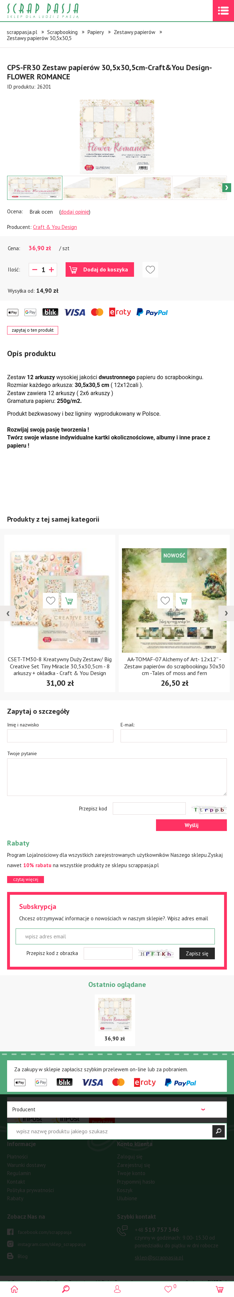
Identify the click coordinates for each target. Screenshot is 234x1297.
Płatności (17, 1156)
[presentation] (8, 613)
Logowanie (117, 1289)
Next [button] (226, 187)
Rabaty (15, 1198)
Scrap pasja (58, 11)
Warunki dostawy (26, 1165)
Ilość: (14, 269)
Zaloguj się (130, 1156)
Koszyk (125, 1190)
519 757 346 (157, 1230)
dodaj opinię (75, 211)
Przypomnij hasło (136, 1181)
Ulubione (127, 1198)
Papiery (96, 32)
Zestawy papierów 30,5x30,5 (39, 38)
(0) (219, 1289)
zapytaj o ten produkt (33, 330)
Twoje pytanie (22, 753)
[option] (117, 133)
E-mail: (127, 725)
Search (66, 1289)
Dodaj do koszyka (105, 269)
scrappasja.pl (22, 32)
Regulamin (19, 1173)
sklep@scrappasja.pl (159, 1257)
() (168, 1286)
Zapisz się (197, 953)
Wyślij (192, 825)
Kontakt (16, 1181)
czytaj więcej (25, 879)
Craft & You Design (55, 227)
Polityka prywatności (30, 1190)
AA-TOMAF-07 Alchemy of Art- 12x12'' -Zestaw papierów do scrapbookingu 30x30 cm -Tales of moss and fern (174, 666)
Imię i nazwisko (23, 725)
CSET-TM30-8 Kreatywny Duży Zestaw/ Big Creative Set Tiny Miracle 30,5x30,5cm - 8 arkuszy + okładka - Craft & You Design (60, 666)
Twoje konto (131, 1173)
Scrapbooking (62, 32)
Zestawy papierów (134, 32)
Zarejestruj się (133, 1165)
